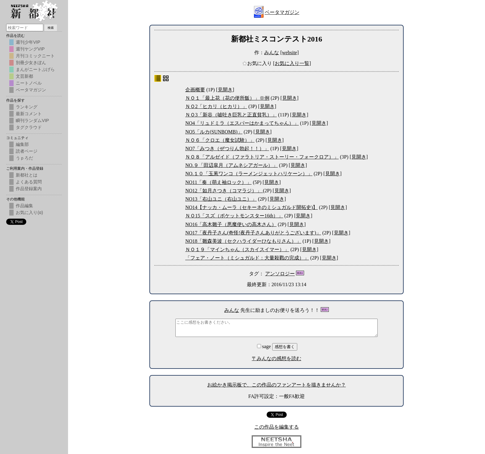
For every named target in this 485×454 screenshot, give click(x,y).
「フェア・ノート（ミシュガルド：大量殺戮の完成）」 (247, 257)
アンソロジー (280, 273)
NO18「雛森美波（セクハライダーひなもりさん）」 (243, 241)
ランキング (26, 106)
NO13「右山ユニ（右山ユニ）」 (221, 199)
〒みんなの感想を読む (276, 358)
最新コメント (29, 113)
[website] (289, 52)
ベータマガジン (282, 12)
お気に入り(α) (29, 212)
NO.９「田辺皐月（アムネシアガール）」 (231, 165)
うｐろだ (24, 157)
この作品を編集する (276, 427)
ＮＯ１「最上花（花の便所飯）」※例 (227, 98)
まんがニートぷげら (35, 69)
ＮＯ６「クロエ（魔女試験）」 (220, 140)
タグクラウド (29, 127)
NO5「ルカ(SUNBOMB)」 (213, 131)
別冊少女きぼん (31, 62)
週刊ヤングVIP (30, 48)
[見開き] (225, 89)
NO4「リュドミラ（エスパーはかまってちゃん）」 (242, 123)
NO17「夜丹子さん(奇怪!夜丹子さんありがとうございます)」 (253, 232)
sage (264, 346)
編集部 (22, 144)
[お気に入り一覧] (292, 63)
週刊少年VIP (28, 42)
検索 (51, 27)
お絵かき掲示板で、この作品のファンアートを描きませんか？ (276, 384)
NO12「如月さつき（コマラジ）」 (224, 190)
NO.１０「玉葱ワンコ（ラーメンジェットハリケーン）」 (248, 173)
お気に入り (257, 63)
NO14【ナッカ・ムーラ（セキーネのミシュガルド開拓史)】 (251, 207)
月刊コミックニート (35, 55)
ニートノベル (29, 83)
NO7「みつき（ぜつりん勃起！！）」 (227, 148)
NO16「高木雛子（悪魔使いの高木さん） (231, 224)
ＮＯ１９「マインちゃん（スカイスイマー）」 (237, 249)
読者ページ (26, 151)
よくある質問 (29, 181)
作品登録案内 (29, 188)
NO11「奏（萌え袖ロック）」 (218, 182)
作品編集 (24, 205)
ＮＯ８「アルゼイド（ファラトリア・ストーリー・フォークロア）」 (262, 156)
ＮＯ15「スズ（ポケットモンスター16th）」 (234, 215)
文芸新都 (24, 76)
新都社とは (26, 174)
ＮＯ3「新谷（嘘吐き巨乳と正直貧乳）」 (231, 114)
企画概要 (195, 89)
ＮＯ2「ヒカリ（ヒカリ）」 (216, 106)
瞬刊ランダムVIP (32, 120)
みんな (271, 52)
